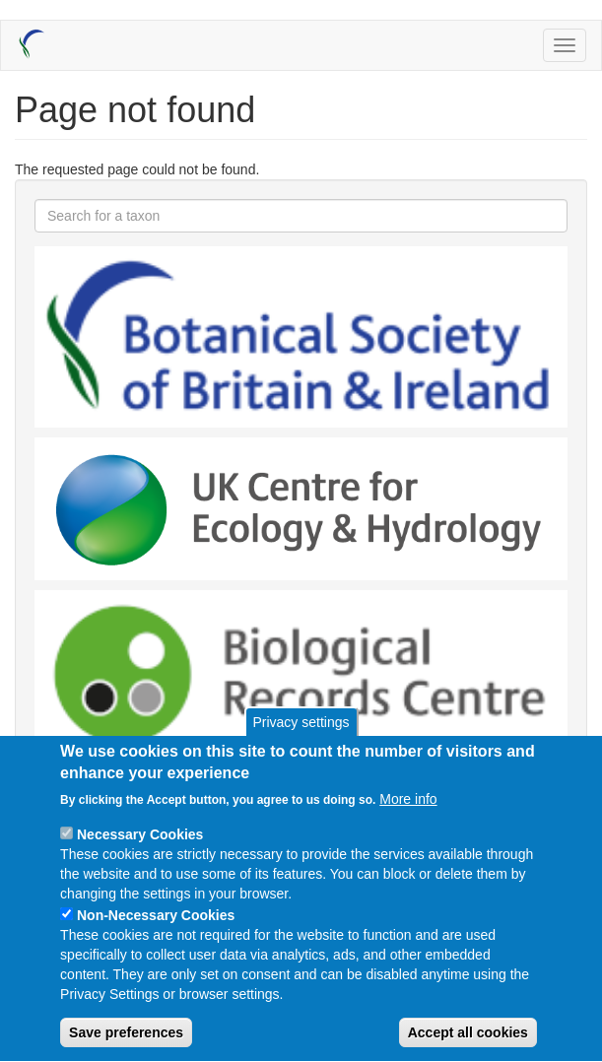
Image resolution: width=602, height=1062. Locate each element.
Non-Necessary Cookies (155, 933)
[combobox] (301, 215)
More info (407, 817)
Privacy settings (300, 739)
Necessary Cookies (140, 852)
